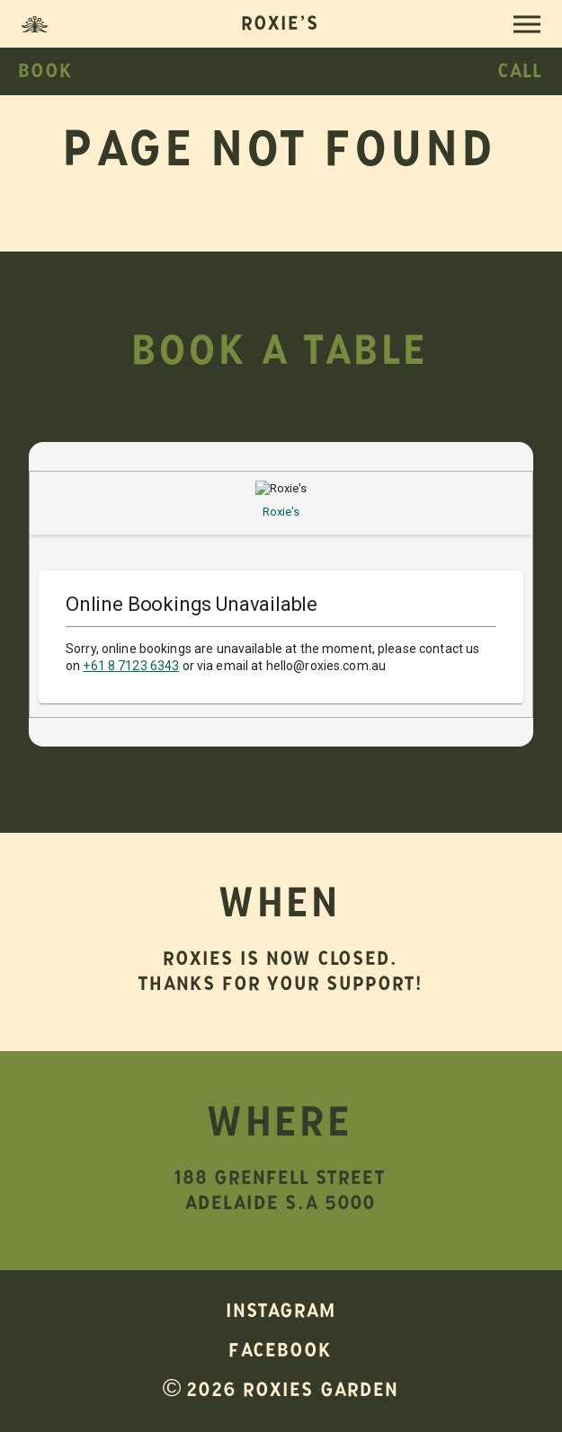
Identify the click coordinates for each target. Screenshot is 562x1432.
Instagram (281, 1315)
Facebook (281, 1354)
